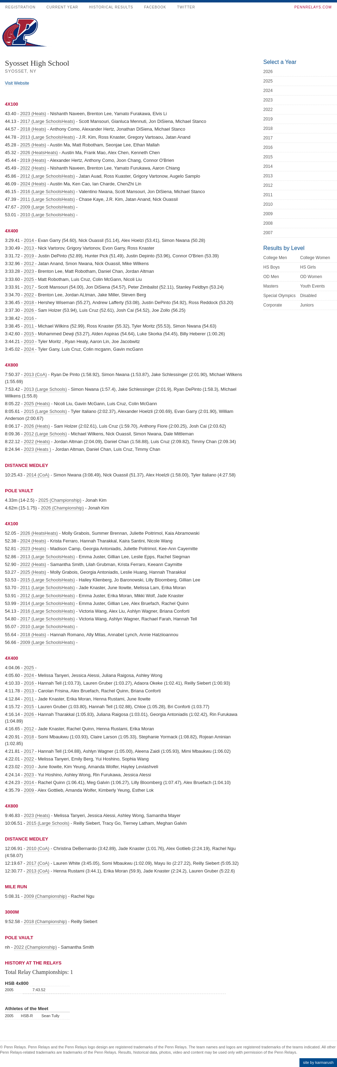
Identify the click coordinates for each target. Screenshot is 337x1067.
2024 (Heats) (33, 183)
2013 (29, 248)
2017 (29, 287)
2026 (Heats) (37, 426)
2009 (29, 790)
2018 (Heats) (33, 129)
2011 (29, 326)
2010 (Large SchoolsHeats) (47, 214)
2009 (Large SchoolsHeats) (47, 207)
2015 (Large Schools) (45, 411)
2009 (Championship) (45, 896)
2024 (29, 349)
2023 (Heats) (33, 113)
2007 (268, 232)
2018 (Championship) (45, 921)
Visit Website (17, 83)
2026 (29, 310)
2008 (268, 223)
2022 (29, 294)
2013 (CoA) (35, 374)
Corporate (272, 305)
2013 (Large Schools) (45, 389)
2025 (29, 279)
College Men (275, 257)
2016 (29, 318)
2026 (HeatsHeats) (39, 152)
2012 (29, 263)
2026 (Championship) (62, 508)
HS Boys (271, 267)
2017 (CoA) (37, 863)
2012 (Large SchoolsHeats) (47, 176)
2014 (29, 240)
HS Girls (308, 267)
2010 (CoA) (37, 848)
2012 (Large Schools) (45, 433)
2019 (29, 255)
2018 (29, 302)
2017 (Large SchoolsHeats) (47, 121)
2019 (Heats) (33, 160)
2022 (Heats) (33, 168)
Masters (270, 286)
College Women (315, 257)
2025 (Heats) (33, 144)
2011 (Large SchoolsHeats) (47, 199)
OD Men (271, 276)
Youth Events (312, 286)
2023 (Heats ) (37, 449)
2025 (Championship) (59, 500)
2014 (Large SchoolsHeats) (47, 603)
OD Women (311, 276)
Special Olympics (279, 295)
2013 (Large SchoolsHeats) (47, 137)
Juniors (307, 305)
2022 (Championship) (35, 947)
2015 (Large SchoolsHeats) (47, 579)
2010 (29, 341)
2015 (29, 333)
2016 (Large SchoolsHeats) (47, 191)
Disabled (308, 295)
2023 (29, 271)
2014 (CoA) (37, 474)
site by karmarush (318, 1062)
